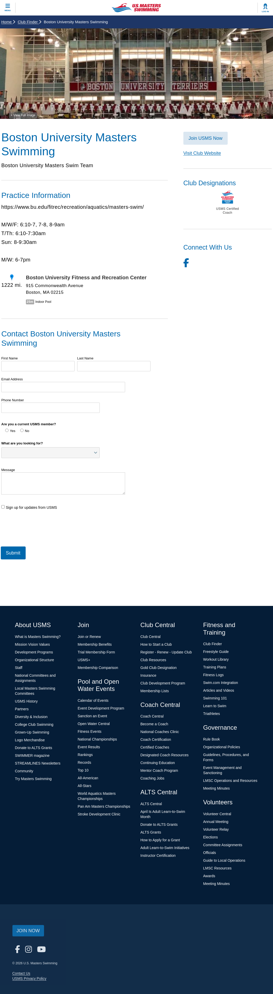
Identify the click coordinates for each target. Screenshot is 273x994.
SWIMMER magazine (32, 755)
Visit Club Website (202, 153)
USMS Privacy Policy (29, 978)
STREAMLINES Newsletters (38, 763)
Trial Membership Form (96, 652)
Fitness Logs (213, 675)
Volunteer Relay (216, 829)
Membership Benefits (95, 644)
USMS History (26, 701)
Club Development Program (162, 683)
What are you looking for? (22, 443)
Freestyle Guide (216, 652)
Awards (209, 876)
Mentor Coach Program (159, 770)
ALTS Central (151, 804)
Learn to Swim (214, 706)
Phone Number (12, 400)
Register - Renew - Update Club (166, 652)
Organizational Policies (221, 747)
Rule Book (211, 739)
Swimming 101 (215, 698)
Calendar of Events (93, 700)
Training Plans (214, 667)
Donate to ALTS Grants (33, 748)
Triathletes (211, 714)
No (24, 431)
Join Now (28, 930)
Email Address (12, 379)
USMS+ (84, 660)
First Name (9, 358)
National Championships (97, 739)
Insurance (148, 675)
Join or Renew (89, 637)
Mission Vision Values (32, 644)
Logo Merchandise (30, 740)
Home (8, 22)
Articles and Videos (218, 690)
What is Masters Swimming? (38, 637)
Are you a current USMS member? (28, 424)
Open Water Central (94, 724)
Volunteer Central (217, 814)
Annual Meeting (215, 822)
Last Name (85, 358)
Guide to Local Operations (224, 860)
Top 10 (83, 770)
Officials (209, 853)
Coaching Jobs (152, 778)
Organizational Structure (34, 660)
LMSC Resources (217, 868)
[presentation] (40, 526)
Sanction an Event (92, 716)
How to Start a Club (156, 644)
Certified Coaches (154, 747)
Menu (8, 10)
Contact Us (21, 973)
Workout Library (216, 659)
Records (84, 762)
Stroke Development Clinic (99, 814)
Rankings (85, 755)
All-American (88, 778)
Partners (22, 709)
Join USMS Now (205, 138)
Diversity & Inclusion (31, 717)
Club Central (150, 637)
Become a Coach (154, 724)
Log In (265, 11)
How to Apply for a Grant (160, 840)
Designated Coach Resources (164, 755)
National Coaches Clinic (159, 732)
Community (24, 771)
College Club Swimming (34, 724)
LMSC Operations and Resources (230, 781)
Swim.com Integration (220, 683)
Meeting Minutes (216, 788)
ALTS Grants (150, 832)
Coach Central (152, 716)
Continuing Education (157, 763)
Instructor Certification (158, 855)
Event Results (89, 747)
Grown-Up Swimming (32, 732)
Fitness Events (90, 731)
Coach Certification (155, 739)
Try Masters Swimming (33, 779)
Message (8, 470)
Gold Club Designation (158, 668)
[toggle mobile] (8, 8)
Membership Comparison (98, 668)
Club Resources (153, 660)
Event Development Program (101, 708)
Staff (19, 668)
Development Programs (34, 652)
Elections (210, 837)
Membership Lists (154, 691)
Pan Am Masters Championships (104, 806)
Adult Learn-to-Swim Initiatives (164, 848)
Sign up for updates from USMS (29, 507)
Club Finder (29, 22)
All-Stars (84, 786)
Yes (10, 431)
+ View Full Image (23, 115)
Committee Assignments (222, 845)
